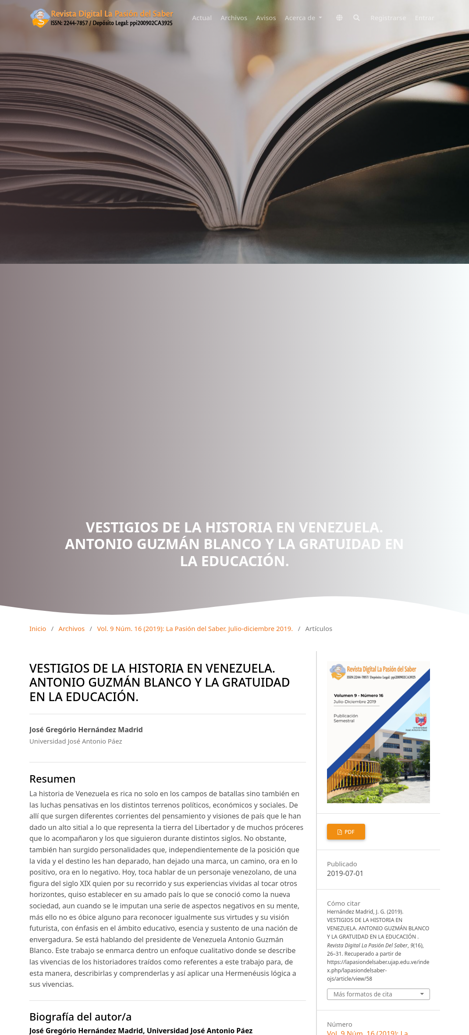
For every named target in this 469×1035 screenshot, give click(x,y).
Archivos (233, 17)
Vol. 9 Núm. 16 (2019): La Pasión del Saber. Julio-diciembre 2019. (195, 628)
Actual (202, 17)
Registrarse (388, 17)
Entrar (424, 17)
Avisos (266, 17)
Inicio (37, 628)
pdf (349, 832)
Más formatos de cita (363, 994)
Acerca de (301, 17)
